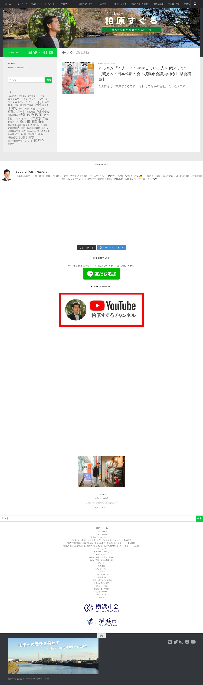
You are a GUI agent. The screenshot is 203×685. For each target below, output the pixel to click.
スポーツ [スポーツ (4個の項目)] (43, 99)
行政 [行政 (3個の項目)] (17, 134)
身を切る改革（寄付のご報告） (101, 557)
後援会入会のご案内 (101, 583)
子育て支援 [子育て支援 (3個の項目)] (24, 108)
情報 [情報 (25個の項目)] (23, 114)
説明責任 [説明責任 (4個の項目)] (32, 134)
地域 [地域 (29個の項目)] (38, 104)
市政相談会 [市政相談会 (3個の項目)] (13, 115)
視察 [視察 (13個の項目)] (23, 134)
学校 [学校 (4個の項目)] (32, 108)
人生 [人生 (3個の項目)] (47, 102)
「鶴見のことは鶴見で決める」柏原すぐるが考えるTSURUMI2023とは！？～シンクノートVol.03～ (101, 546)
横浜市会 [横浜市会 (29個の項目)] (38, 121)
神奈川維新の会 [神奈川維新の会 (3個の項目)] (29, 131)
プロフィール (67, 4)
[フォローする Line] (30, 52)
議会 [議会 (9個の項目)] (40, 134)
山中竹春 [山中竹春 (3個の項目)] (40, 108)
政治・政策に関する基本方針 (101, 560)
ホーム (8, 4)
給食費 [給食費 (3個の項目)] (11, 134)
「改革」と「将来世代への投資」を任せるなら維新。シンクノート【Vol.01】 (101, 540)
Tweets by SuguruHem (17, 67)
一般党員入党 (101, 577)
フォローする (174, 4)
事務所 (187, 4)
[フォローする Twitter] (35, 52)
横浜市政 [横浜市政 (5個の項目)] (27, 125)
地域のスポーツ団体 (139, 4)
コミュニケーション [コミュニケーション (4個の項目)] (18, 99)
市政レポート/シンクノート (43, 4)
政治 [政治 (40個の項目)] (30, 114)
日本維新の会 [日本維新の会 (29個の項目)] (38, 118)
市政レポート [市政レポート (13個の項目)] (16, 111)
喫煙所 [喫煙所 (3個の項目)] (23, 105)
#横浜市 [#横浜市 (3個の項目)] (22, 96)
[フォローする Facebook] (45, 52)
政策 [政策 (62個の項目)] (38, 114)
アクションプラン (101, 569)
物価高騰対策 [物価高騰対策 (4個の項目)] (33, 128)
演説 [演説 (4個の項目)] (23, 128)
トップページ (101, 532)
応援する (103, 4)
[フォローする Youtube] (50, 52)
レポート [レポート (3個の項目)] (39, 102)
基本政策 (101, 566)
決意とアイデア (85, 4)
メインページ (21, 4)
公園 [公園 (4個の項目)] (16, 105)
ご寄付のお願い (101, 574)
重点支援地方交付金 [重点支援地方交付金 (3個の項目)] (17, 141)
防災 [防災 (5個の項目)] (30, 141)
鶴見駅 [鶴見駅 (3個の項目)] (11, 144)
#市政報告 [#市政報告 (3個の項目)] (12, 96)
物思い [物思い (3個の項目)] (45, 128)
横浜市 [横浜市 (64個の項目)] (25, 121)
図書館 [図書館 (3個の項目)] (30, 105)
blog (100, 63)
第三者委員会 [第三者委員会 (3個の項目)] (43, 131)
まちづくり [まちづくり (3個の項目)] (32, 96)
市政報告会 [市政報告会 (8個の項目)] (42, 111)
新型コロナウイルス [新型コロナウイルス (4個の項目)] (18, 118)
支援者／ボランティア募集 (101, 580)
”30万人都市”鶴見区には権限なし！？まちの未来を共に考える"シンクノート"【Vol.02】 (101, 543)
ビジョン (101, 563)
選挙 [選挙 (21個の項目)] (31, 137)
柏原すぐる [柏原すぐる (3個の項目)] (13, 122)
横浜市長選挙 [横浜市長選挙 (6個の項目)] (40, 125)
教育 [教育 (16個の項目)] (46, 115)
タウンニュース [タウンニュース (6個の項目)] (16, 101)
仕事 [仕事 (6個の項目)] (10, 105)
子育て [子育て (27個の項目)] (12, 108)
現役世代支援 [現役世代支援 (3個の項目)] (14, 131)
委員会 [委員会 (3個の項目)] (45, 105)
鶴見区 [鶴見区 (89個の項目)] (39, 140)
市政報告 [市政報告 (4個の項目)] (30, 111)
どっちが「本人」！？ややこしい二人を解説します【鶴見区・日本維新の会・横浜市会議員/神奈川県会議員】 (144, 73)
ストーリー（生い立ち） (101, 552)
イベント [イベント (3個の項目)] (43, 96)
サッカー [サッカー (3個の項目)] (33, 99)
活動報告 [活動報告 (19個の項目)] (14, 128)
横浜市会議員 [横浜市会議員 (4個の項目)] (14, 125)
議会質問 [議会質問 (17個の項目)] (14, 137)
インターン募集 (119, 4)
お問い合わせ (158, 4)
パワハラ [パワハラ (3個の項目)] (30, 102)
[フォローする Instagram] (40, 52)
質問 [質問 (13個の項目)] (24, 137)
